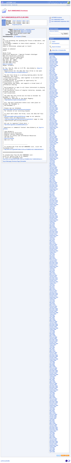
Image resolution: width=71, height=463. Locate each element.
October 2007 (53, 342)
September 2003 (54, 405)
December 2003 (54, 401)
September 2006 (54, 359)
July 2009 (52, 315)
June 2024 (52, 84)
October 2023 (53, 95)
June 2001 (52, 433)
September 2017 (54, 189)
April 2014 (52, 242)
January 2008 (53, 338)
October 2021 (53, 126)
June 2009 (52, 316)
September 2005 (54, 374)
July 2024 (52, 83)
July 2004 (52, 392)
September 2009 (54, 312)
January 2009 (53, 323)
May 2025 (52, 70)
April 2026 (52, 56)
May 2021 (52, 132)
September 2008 (54, 328)
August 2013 (53, 252)
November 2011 (54, 279)
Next (24, 20)
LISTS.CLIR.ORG (5, 461)
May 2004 (52, 395)
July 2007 (52, 346)
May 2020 (52, 148)
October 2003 (53, 404)
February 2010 (53, 306)
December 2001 (54, 427)
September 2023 (54, 96)
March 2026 (53, 57)
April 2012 (52, 272)
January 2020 (53, 153)
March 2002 (53, 423)
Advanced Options (54, 31)
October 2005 (53, 373)
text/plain (18, 36)
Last (27, 20)
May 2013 (52, 256)
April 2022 (52, 118)
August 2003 (53, 406)
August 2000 (53, 446)
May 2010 (52, 302)
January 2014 (53, 245)
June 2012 (52, 270)
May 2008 (52, 333)
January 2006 (53, 369)
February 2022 (53, 120)
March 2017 (53, 196)
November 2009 (54, 310)
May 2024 (52, 86)
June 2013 (52, 254)
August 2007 (53, 345)
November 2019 (54, 155)
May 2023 (52, 101)
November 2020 (54, 140)
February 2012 (53, 275)
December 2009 (54, 308)
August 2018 (53, 175)
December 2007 (54, 339)
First (14, 20)
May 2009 (52, 318)
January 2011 (53, 292)
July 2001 (52, 432)
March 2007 (53, 351)
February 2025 (53, 74)
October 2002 (53, 417)
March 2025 (53, 73)
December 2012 (54, 262)
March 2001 (53, 437)
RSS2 (67, 455)
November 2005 (54, 372)
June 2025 (52, 69)
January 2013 (53, 261)
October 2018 (53, 172)
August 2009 (53, 314)
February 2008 (53, 337)
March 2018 (53, 181)
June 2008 (52, 332)
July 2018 (52, 176)
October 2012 (53, 265)
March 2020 (53, 150)
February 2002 (53, 424)
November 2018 (54, 171)
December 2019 (54, 154)
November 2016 (54, 202)
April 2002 (52, 422)
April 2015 (52, 226)
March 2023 (53, 104)
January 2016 (53, 214)
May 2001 (52, 435)
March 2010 (53, 305)
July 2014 (52, 238)
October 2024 (53, 79)
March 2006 (53, 366)
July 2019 (52, 160)
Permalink (23, 184)
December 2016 (54, 200)
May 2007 (52, 348)
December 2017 (54, 185)
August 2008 (53, 329)
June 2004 (52, 393)
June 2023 (52, 100)
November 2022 (54, 109)
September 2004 (54, 390)
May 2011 (52, 287)
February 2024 (53, 90)
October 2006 (53, 357)
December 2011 (54, 278)
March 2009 (53, 320)
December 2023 (54, 92)
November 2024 (54, 78)
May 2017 (52, 194)
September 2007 (54, 343)
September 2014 (54, 235)
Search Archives (54, 29)
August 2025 (53, 66)
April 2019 (52, 164)
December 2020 (54, 139)
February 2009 (53, 321)
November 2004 (54, 387)
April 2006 (52, 365)
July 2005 (52, 377)
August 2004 (53, 391)
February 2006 (53, 368)
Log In (53, 41)
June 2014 (52, 239)
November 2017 (54, 186)
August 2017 (53, 190)
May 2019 (52, 163)
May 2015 (52, 225)
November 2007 (54, 341)
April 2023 (52, 102)
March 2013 (53, 258)
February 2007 (53, 352)
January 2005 (53, 384)
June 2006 (52, 363)
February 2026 (53, 59)
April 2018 (52, 180)
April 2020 (52, 149)
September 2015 (54, 220)
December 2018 (54, 169)
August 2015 (53, 221)
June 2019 (52, 162)
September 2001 (54, 430)
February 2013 (53, 260)
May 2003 (52, 410)
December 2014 (54, 231)
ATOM (58, 455)
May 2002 (52, 421)
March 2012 (53, 274)
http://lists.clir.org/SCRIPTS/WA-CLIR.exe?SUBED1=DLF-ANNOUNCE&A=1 (24, 171)
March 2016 (53, 212)
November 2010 (54, 294)
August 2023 (53, 97)
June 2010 (52, 301)
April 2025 (52, 72)
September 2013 (54, 251)
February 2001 (53, 439)
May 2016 (52, 209)
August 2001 (53, 431)
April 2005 (52, 381)
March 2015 (53, 227)
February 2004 (53, 399)
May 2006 (52, 364)
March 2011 (53, 289)
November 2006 (54, 356)
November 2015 (54, 217)
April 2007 (52, 350)
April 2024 (52, 87)
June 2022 (52, 115)
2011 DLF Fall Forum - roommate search (24, 29)
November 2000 (54, 442)
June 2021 (52, 131)
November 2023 (54, 93)
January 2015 (53, 230)
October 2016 (53, 203)
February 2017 (53, 198)
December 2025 (54, 61)
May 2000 (52, 450)
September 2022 (54, 111)
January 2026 (53, 60)
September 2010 (54, 297)
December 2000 (54, 441)
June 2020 (52, 146)
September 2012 (54, 266)
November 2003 (54, 402)
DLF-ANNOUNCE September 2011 (60, 21)
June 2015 (52, 224)
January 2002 (53, 426)
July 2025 (52, 68)
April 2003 (52, 412)
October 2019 (53, 157)
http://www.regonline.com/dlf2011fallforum (16, 79)
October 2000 (53, 444)
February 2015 (53, 229)
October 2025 (53, 64)
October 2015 (53, 218)
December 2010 (54, 293)
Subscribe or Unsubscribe (59, 50)
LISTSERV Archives (56, 17)
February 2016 (53, 213)
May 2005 (52, 379)
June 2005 (52, 378)
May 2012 (52, 271)
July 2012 (52, 269)
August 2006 (53, 360)
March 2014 (53, 243)
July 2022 (52, 114)
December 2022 (54, 108)
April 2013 (52, 257)
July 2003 (52, 408)
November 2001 (54, 428)
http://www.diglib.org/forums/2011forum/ (15, 132)
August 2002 (53, 418)
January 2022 (53, 122)
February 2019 (53, 167)
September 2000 (54, 445)
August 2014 (53, 236)
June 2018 (52, 177)
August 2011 (53, 283)
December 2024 (54, 77)
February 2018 (53, 182)
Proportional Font (17, 24)
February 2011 (53, 290)
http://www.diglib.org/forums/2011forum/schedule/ (17, 123)
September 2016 (54, 204)
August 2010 (53, 298)
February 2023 (53, 105)
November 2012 (54, 263)
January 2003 (53, 415)
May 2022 (52, 117)
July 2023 (52, 99)
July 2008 (52, 330)
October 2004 (53, 388)
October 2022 (53, 110)
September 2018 (54, 173)
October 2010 (53, 296)
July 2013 (52, 253)
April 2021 (52, 133)
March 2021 (53, 135)
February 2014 (53, 244)
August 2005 (53, 375)
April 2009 (52, 319)
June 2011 (52, 285)
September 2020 (54, 142)
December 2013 (54, 247)
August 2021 (53, 128)
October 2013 (53, 249)
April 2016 (52, 211)
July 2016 (52, 207)
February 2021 (53, 136)
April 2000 (52, 451)
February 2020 (53, 151)
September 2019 (54, 158)
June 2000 (52, 449)
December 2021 (54, 123)
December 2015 (54, 216)
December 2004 (54, 386)
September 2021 (54, 127)
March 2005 (53, 382)
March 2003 (53, 413)
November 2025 (54, 63)
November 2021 (54, 124)
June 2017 (52, 193)
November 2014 (54, 233)
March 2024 (53, 88)
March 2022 (53, 119)
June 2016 (52, 208)
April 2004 (52, 396)
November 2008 (54, 325)
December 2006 (54, 355)
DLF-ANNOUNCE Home (57, 19)
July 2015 (52, 222)
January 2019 (53, 168)
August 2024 (53, 82)
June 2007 (52, 347)
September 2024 (54, 81)
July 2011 (52, 284)
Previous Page (16, 184)
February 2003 (53, 414)
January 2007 (53, 354)
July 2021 (52, 130)
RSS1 (63, 455)
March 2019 (53, 166)
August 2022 (53, 113)
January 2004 (53, 400)
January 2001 (53, 440)
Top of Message (7, 184)
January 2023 (53, 106)
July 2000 (52, 448)
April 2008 (52, 334)
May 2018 (52, 178)
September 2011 (54, 281)
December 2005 (54, 370)
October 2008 (53, 327)
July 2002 (52, 419)
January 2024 (53, 91)
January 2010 (53, 307)
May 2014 (52, 240)
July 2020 (52, 145)
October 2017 (53, 187)
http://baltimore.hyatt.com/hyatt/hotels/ (15, 112)
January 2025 (53, 75)
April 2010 (52, 303)
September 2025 (54, 65)
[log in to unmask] (26, 30)
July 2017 (52, 191)
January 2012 (53, 276)
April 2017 (52, 195)
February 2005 (53, 383)
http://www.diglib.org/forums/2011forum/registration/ (19, 135)
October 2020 (53, 141)
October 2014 (53, 234)
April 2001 (52, 436)
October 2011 (53, 280)
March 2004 (53, 397)
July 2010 (52, 299)
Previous (19, 20)
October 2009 (53, 311)
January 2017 (53, 199)
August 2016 (53, 205)
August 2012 (53, 267)
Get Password (55, 43)
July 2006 (52, 361)
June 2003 (52, 409)
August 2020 (53, 144)
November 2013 (54, 248)
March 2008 (53, 336)
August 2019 (53, 159)
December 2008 (54, 324)
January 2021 (53, 137)
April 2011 (52, 288)
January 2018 (53, 184)
